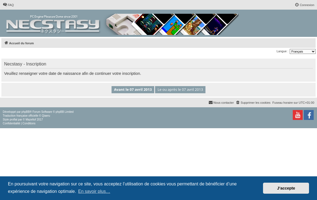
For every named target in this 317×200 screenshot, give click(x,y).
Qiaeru (46, 115)
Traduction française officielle (20, 115)
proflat (13, 119)
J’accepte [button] (286, 188)
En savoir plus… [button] (94, 191)
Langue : (282, 51)
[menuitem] (8, 5)
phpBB (25, 111)
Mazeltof (31, 119)
